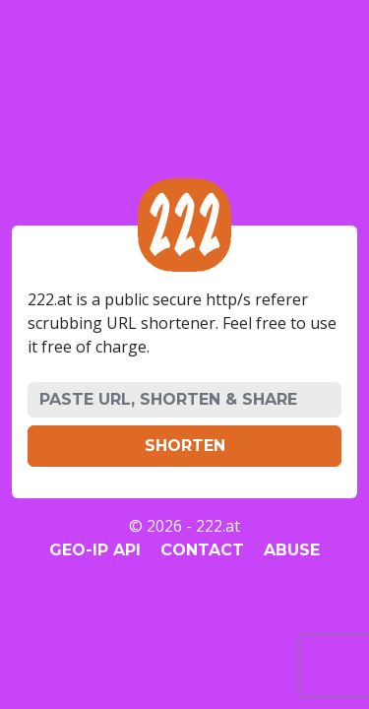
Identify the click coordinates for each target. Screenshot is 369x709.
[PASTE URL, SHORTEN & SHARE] (184, 400)
